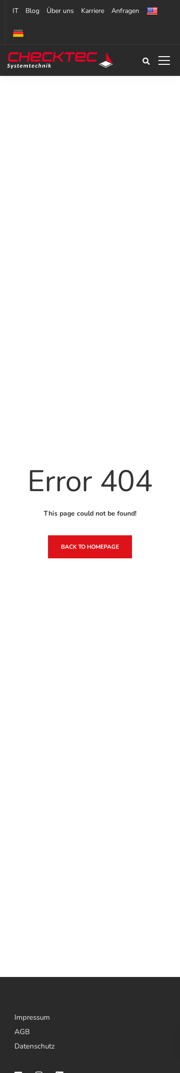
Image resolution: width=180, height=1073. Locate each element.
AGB (22, 1032)
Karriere (92, 10)
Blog (32, 10)
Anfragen (125, 10)
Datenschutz (34, 1046)
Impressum (32, 1017)
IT (15, 10)
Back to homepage (90, 547)
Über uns (60, 10)
